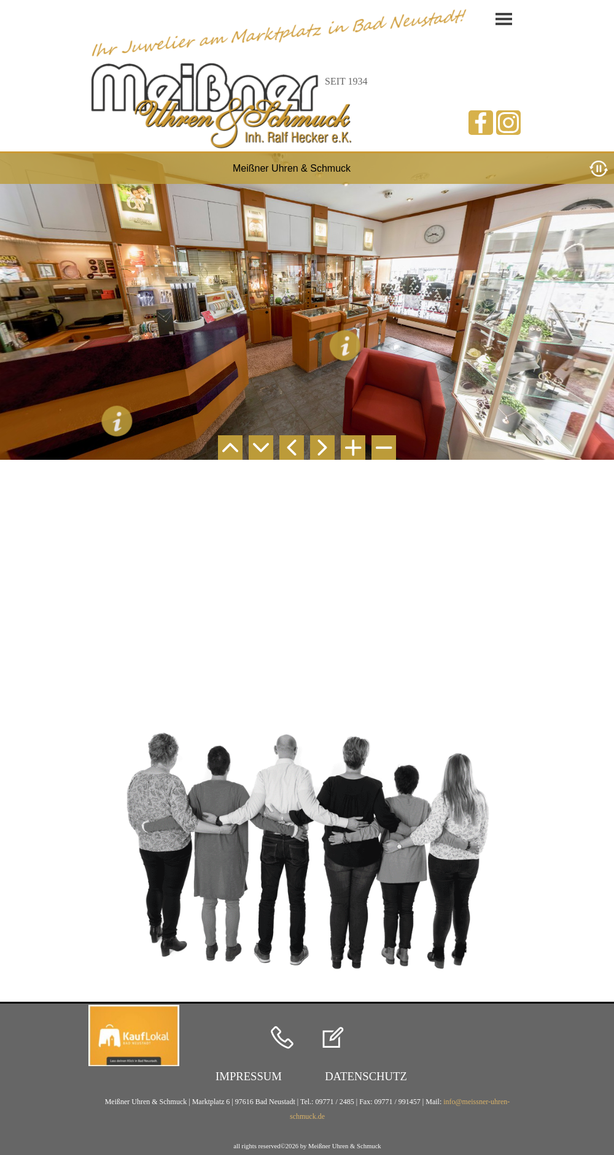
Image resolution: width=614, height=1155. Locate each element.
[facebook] (480, 122)
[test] (248, 1076)
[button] (281, 1038)
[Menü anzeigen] (503, 19)
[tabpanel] (354, 81)
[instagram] (508, 122)
